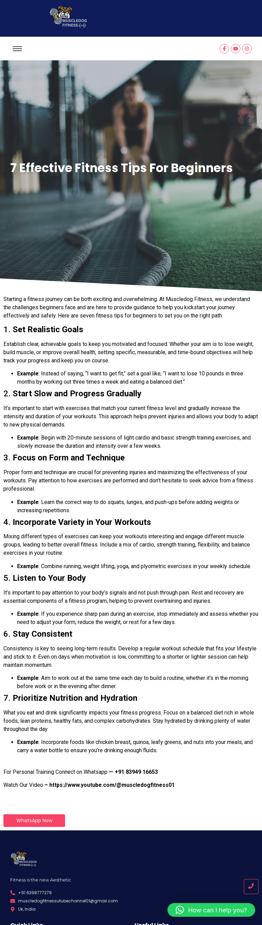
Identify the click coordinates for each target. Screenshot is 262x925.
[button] (211, 910)
